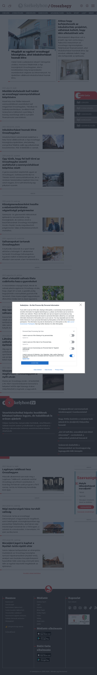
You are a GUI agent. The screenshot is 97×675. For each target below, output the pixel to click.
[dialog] (48, 337)
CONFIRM (34, 363)
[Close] (81, 305)
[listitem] (48, 331)
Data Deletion (38, 369)
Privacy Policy (59, 369)
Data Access (48, 369)
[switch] (72, 335)
